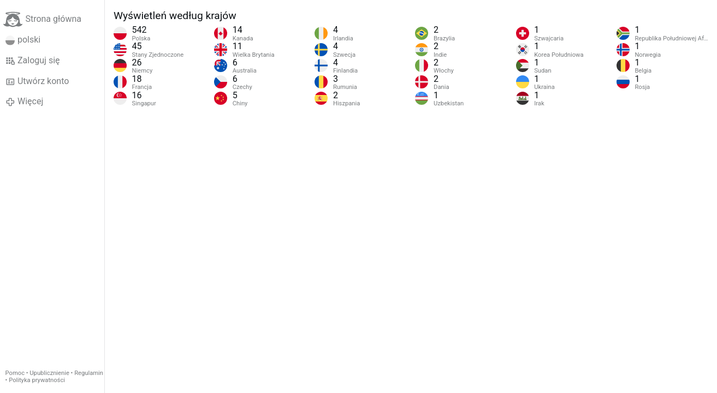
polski (23, 39)
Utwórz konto (37, 81)
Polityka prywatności (37, 380)
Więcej (24, 101)
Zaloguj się (32, 60)
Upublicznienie (49, 373)
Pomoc (15, 373)
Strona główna (42, 19)
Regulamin (88, 373)
